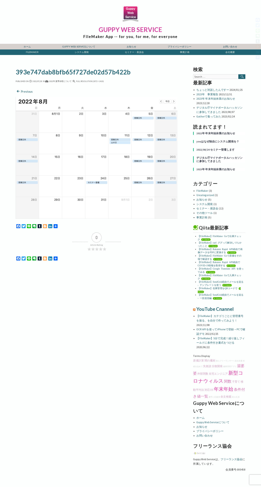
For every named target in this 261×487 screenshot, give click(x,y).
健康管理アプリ (229, 366)
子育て (236, 381)
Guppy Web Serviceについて (78, 46)
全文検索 (226, 396)
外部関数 (202, 373)
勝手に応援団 (214, 397)
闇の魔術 (210, 360)
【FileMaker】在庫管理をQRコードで (218, 288)
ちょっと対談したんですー (212, 89)
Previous (24, 91)
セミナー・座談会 (134, 52)
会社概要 (230, 52)
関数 (228, 381)
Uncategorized (205, 195)
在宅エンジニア (218, 373)
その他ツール (204, 213)
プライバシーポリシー (179, 46)
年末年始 (223, 389)
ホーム (27, 46)
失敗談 (207, 366)
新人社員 (236, 397)
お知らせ (131, 46)
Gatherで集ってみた (208, 116)
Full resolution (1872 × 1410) (88, 81)
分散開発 (217, 366)
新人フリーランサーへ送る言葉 (229, 361)
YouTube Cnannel (215, 309)
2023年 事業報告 (207, 94)
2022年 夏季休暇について (58, 81)
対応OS (209, 389)
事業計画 (184, 52)
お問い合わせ (230, 46)
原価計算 (198, 360)
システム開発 (82, 52)
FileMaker (32, 52)
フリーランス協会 (231, 459)
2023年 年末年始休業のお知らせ (215, 98)
